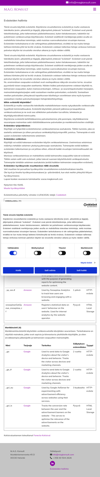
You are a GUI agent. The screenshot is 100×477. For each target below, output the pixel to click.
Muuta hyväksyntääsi (14, 188)
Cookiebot (61, 195)
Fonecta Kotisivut (42, 435)
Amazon (28, 290)
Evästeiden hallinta (59, 468)
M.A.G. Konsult (16, 9)
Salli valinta (50, 270)
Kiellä (18, 270)
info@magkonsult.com (63, 454)
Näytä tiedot (86, 262)
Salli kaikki (82, 270)
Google (27, 351)
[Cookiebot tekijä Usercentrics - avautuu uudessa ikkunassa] (85, 205)
